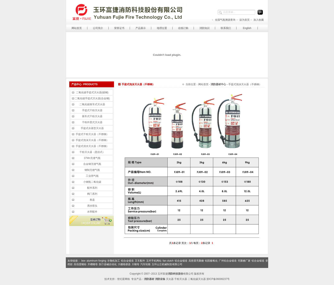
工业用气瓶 (92, 175)
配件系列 (92, 187)
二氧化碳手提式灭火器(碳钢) (92, 92)
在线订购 (183, 28)
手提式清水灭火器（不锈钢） (92, 146)
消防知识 (204, 28)
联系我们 (226, 28)
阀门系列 (92, 193)
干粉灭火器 (180, 279)
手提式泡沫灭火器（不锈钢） (92, 140)
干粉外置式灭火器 (92, 122)
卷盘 (92, 199)
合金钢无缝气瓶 (92, 164)
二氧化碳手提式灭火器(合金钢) (92, 98)
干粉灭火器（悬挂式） (92, 152)
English (247, 28)
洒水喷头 (92, 205)
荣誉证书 (119, 28)
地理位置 (162, 28)
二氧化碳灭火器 (197, 279)
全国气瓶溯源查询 (223, 19)
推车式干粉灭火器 (92, 116)
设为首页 (243, 19)
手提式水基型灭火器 (92, 128)
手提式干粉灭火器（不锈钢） (92, 134)
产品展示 (140, 28)
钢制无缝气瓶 (93, 169)
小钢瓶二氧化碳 (92, 181)
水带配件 (92, 211)
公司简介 (98, 28)
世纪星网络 (123, 279)
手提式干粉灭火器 (92, 110)
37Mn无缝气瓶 (92, 158)
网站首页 (77, 28)
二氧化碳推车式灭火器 (92, 104)
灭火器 (170, 279)
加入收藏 (257, 19)
